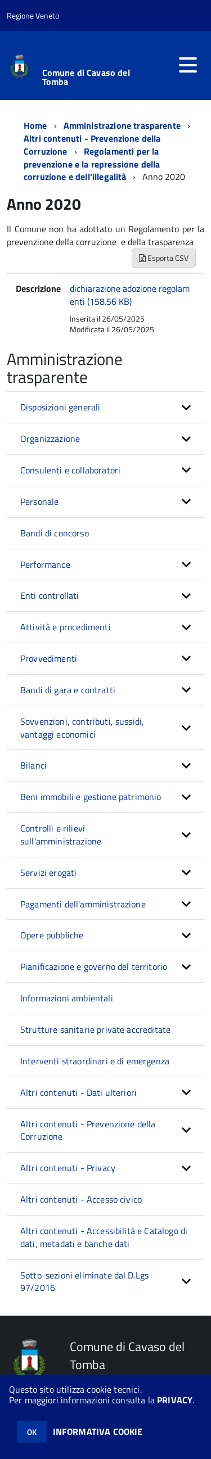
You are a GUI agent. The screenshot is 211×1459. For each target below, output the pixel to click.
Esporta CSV (163, 258)
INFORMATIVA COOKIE (98, 1431)
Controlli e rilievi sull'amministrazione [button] (60, 834)
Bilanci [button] (33, 765)
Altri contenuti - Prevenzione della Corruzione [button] (88, 1130)
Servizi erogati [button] (48, 872)
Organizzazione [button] (50, 438)
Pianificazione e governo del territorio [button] (93, 966)
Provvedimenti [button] (48, 658)
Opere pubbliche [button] (51, 935)
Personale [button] (39, 501)
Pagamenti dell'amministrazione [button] (83, 904)
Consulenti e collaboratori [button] (70, 470)
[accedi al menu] (188, 65)
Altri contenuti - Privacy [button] (67, 1168)
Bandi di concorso (54, 533)
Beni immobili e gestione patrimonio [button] (90, 796)
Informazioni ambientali (66, 998)
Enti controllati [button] (49, 595)
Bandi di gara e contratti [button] (67, 690)
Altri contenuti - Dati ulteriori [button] (78, 1092)
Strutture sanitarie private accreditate (95, 1029)
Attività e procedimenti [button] (65, 627)
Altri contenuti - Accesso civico (81, 1199)
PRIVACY (174, 1400)
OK (32, 1432)
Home (35, 125)
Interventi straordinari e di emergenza (94, 1061)
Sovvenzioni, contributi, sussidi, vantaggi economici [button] (82, 728)
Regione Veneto (33, 15)
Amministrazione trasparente (122, 125)
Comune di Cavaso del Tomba (86, 77)
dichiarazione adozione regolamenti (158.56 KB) (130, 295)
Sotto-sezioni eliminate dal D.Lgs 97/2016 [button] (84, 1281)
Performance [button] (45, 564)
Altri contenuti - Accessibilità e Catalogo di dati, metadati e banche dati (103, 1237)
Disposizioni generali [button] (60, 407)
